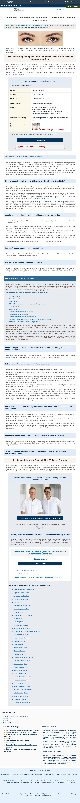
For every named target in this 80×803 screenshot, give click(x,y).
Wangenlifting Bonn (20, 699)
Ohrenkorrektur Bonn (20, 670)
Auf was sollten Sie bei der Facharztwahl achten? (22, 730)
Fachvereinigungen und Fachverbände (54, 763)
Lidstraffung (40, 140)
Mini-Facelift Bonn (19, 651)
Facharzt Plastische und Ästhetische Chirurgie (21, 732)
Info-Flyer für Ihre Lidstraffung (32, 147)
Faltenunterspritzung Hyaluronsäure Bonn (27, 631)
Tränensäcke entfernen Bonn (23, 690)
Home (3, 5)
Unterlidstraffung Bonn (21, 693)
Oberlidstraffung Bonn (20, 664)
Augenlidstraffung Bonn (21, 599)
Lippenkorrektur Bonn (20, 647)
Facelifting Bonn (19, 622)
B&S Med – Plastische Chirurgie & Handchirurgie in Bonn (40, 518)
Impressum (33, 770)
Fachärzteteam (67, 757)
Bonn (8, 5)
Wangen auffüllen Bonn (21, 696)
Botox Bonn (17, 602)
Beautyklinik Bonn (10, 785)
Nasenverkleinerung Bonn (22, 660)
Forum (8, 738)
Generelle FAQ (60, 9)
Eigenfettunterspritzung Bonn (23, 615)
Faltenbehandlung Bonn (21, 625)
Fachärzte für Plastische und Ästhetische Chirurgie (53, 201)
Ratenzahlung (10, 743)
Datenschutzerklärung (44, 770)
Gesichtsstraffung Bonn (21, 635)
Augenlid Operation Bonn (21, 596)
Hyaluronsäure (18, 644)
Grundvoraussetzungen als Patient (17, 741)
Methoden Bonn (16, 5)
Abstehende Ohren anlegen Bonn (24, 589)
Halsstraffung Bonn (19, 641)
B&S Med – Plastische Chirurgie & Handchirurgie (48, 130)
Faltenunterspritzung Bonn (22, 628)
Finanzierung (10, 357)
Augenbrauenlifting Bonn (21, 593)
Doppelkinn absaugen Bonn (22, 605)
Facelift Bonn (18, 618)
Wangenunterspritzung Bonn (22, 702)
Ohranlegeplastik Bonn (21, 667)
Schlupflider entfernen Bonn (22, 677)
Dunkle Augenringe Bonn (21, 609)
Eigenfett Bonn (18, 612)
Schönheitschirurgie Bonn (12, 789)
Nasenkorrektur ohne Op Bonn (23, 657)
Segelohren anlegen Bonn (22, 680)
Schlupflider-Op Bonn (20, 673)
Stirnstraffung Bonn (20, 683)
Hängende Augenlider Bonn (22, 638)
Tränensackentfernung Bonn (22, 686)
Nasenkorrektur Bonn (20, 654)
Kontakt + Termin (40, 563)
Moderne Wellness (6, 774)
